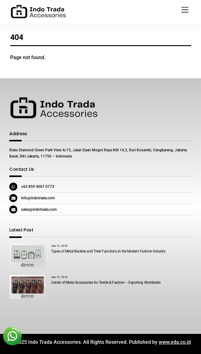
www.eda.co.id (175, 342)
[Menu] (185, 10)
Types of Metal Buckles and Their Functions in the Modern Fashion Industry (108, 251)
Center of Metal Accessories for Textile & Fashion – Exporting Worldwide (105, 282)
